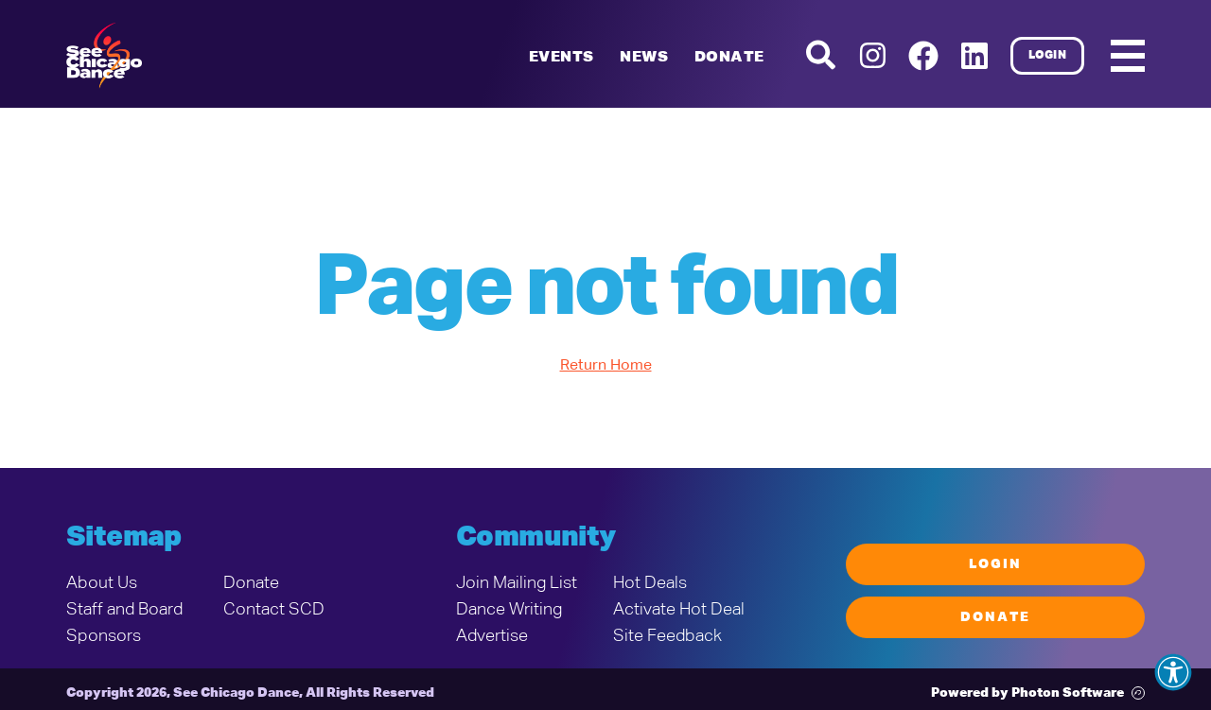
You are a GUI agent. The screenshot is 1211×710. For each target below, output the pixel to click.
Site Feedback (667, 636)
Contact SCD (274, 609)
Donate (728, 57)
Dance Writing (509, 609)
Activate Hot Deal (679, 609)
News (644, 57)
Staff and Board (124, 609)
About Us (101, 583)
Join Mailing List (516, 583)
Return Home (606, 365)
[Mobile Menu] (1128, 56)
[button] (1173, 672)
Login (1047, 55)
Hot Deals (650, 583)
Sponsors (103, 636)
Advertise (492, 636)
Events (561, 57)
